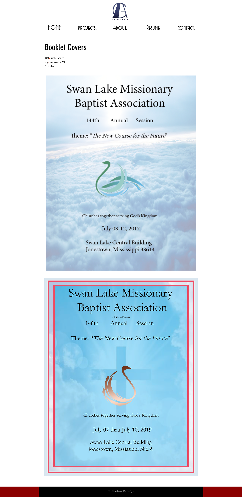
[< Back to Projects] (121, 317)
